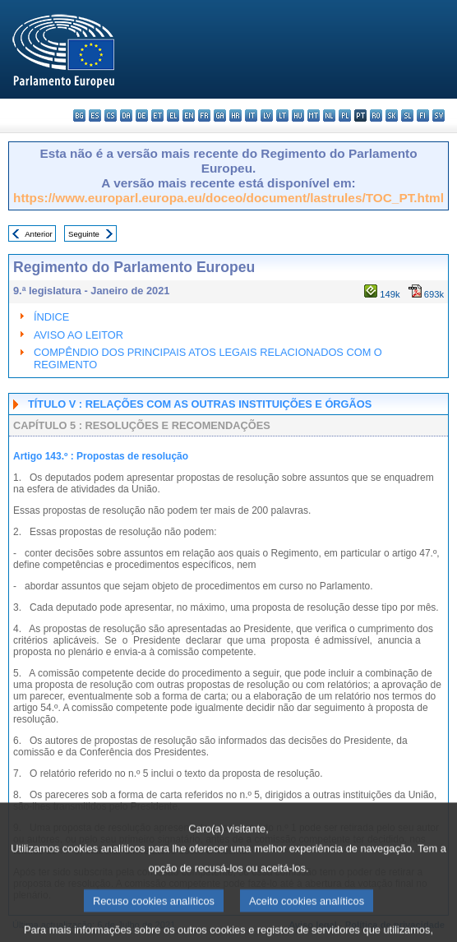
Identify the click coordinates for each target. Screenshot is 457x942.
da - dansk (126, 115)
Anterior (39, 233)
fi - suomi (423, 115)
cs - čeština (110, 115)
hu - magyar (298, 115)
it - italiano (251, 115)
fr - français (204, 115)
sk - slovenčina (391, 115)
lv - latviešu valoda (267, 115)
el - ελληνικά (173, 115)
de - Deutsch (142, 115)
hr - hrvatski (235, 115)
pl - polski (345, 115)
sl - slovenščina (407, 115)
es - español (95, 115)
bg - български (79, 115)
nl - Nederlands (329, 115)
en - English (188, 115)
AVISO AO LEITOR (78, 335)
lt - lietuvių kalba (282, 115)
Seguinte (83, 233)
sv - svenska (438, 115)
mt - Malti (313, 115)
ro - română (376, 115)
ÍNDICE (51, 317)
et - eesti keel (157, 115)
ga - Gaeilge (220, 115)
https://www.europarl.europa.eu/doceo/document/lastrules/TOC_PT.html (228, 198)
